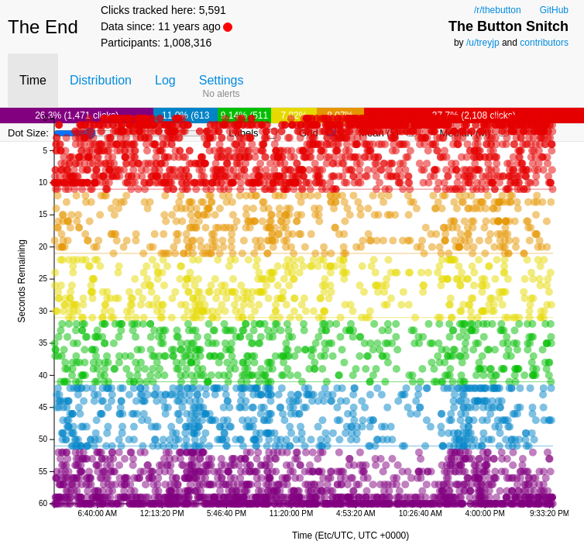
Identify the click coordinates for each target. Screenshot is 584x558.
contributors (544, 42)
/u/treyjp (483, 42)
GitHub (554, 10)
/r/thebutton (497, 10)
